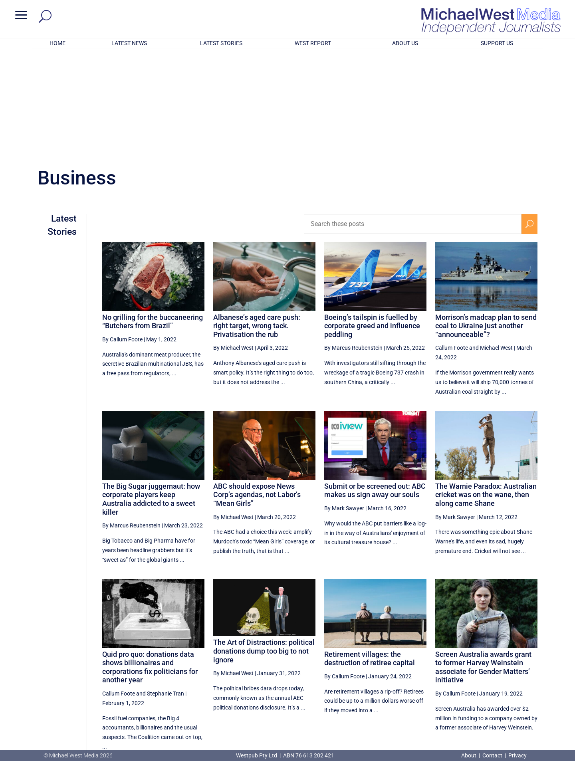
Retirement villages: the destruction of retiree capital (369, 554)
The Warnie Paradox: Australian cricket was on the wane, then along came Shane (486, 390)
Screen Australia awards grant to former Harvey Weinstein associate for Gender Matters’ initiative (483, 562)
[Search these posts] (412, 119)
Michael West (496, 243)
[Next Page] (529, 677)
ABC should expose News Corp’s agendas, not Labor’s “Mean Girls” (257, 390)
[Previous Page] (411, 677)
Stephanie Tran (165, 589)
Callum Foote (451, 243)
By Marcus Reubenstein (353, 243)
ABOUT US (405, 43)
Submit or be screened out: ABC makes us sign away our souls (375, 385)
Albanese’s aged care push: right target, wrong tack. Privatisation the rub (256, 221)
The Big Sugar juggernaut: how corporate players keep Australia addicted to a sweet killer (151, 394)
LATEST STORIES (221, 43)
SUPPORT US (497, 43)
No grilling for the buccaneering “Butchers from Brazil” (152, 217)
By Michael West (233, 243)
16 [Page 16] (491, 677)
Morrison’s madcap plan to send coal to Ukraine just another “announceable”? (486, 221)
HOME (57, 43)
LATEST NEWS (129, 43)
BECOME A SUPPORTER (533, 707)
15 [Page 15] (470, 677)
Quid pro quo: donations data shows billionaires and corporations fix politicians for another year (150, 562)
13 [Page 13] (430, 677)
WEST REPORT (313, 43)
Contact (492, 755)
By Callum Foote (122, 235)
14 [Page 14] (450, 677)
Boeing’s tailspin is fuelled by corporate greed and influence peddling (372, 221)
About (469, 755)
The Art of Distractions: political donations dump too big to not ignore (264, 546)
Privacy (517, 755)
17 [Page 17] (511, 677)
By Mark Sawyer (344, 403)
